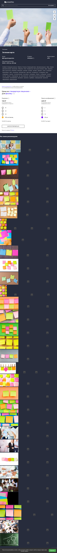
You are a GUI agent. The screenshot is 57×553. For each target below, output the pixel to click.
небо (10, 72)
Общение (20, 68)
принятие (26, 77)
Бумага (52, 67)
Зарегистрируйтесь (7, 86)
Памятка (20, 67)
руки (47, 72)
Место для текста (7, 70)
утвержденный (38, 77)
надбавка (31, 77)
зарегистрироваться (13, 126)
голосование (6, 77)
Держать (50, 68)
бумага (38, 74)
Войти (12, 130)
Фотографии (50, 5)
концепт (49, 74)
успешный (48, 70)
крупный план (22, 72)
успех (44, 70)
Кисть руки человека (39, 68)
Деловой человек (7, 68)
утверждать (6, 74)
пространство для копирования (37, 76)
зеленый (25, 70)
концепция (15, 72)
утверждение (15, 76)
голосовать (26, 74)
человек (30, 70)
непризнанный (13, 79)
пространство (24, 76)
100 (9, 117)
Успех (25, 68)
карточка (28, 72)
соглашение (42, 72)
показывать (32, 74)
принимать (20, 77)
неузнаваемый (13, 77)
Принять (52, 550)
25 (5, 111)
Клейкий (5, 67)
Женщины (19, 70)
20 (46, 117)
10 (5, 107)
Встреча (25, 67)
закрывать (48, 76)
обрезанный (6, 79)
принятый (45, 77)
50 (5, 114)
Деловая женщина (41, 67)
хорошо (11, 74)
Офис (48, 67)
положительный (18, 74)
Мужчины (14, 70)
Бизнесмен (14, 68)
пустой (4, 76)
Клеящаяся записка (12, 67)
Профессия (30, 68)
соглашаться (35, 72)
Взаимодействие (31, 67)
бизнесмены (6, 72)
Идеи (46, 68)
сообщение (43, 74)
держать (40, 70)
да (19, 76)
